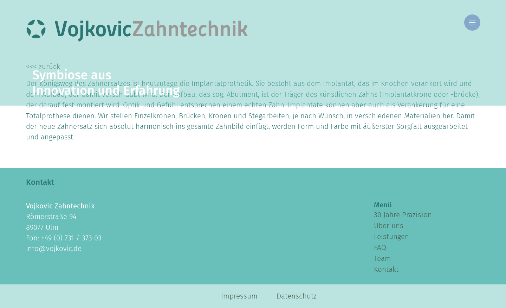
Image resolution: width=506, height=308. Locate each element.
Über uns (388, 225)
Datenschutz (297, 296)
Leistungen (391, 236)
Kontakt (386, 269)
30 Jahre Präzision (403, 214)
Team (382, 258)
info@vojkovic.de (54, 248)
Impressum (239, 296)
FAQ (380, 247)
